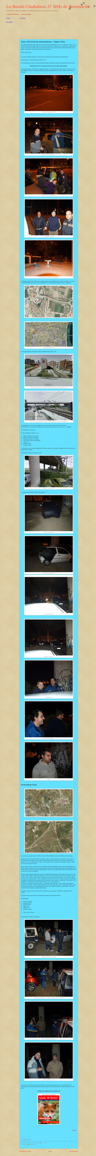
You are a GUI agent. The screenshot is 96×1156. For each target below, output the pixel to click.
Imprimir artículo (26, 1139)
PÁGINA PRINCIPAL (26, 14)
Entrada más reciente (25, 1151)
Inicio (50, 1151)
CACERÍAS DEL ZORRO (30, 1144)
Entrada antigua (73, 1151)
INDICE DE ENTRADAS (13, 14)
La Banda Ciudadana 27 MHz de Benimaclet (47, 6)
